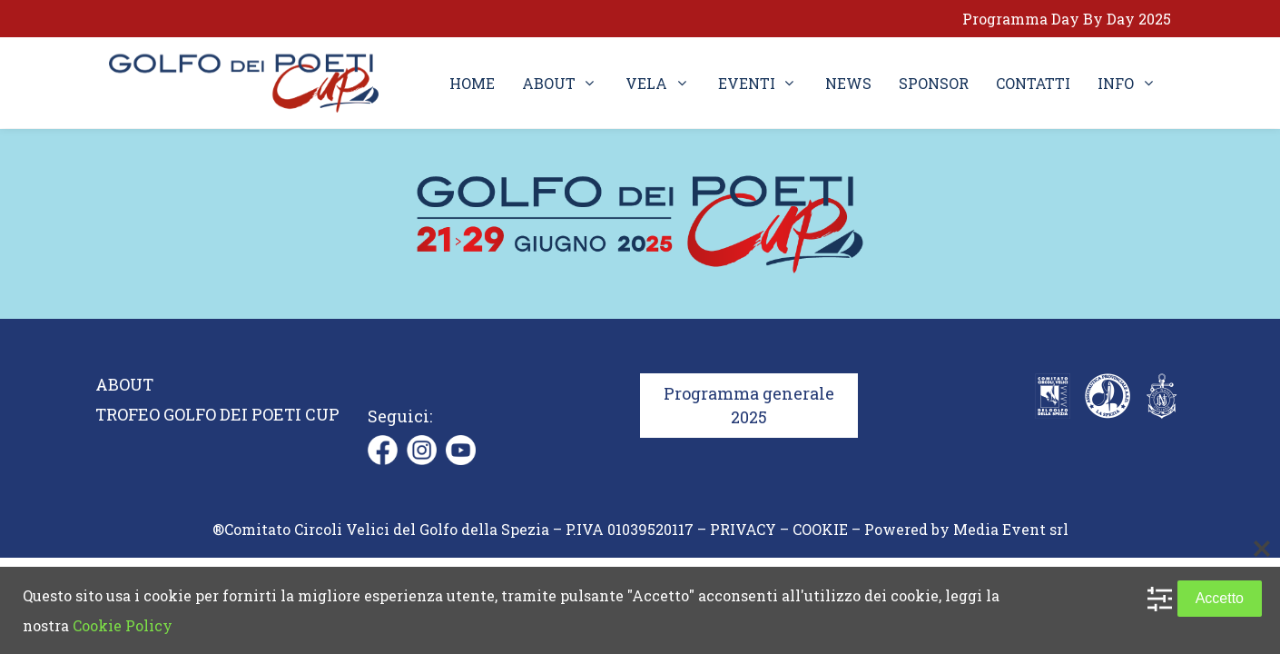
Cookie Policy (122, 625)
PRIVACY (743, 529)
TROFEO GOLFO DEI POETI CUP (217, 414)
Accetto (1220, 598)
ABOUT (124, 384)
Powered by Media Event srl (966, 529)
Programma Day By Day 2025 (1066, 18)
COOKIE (820, 529)
